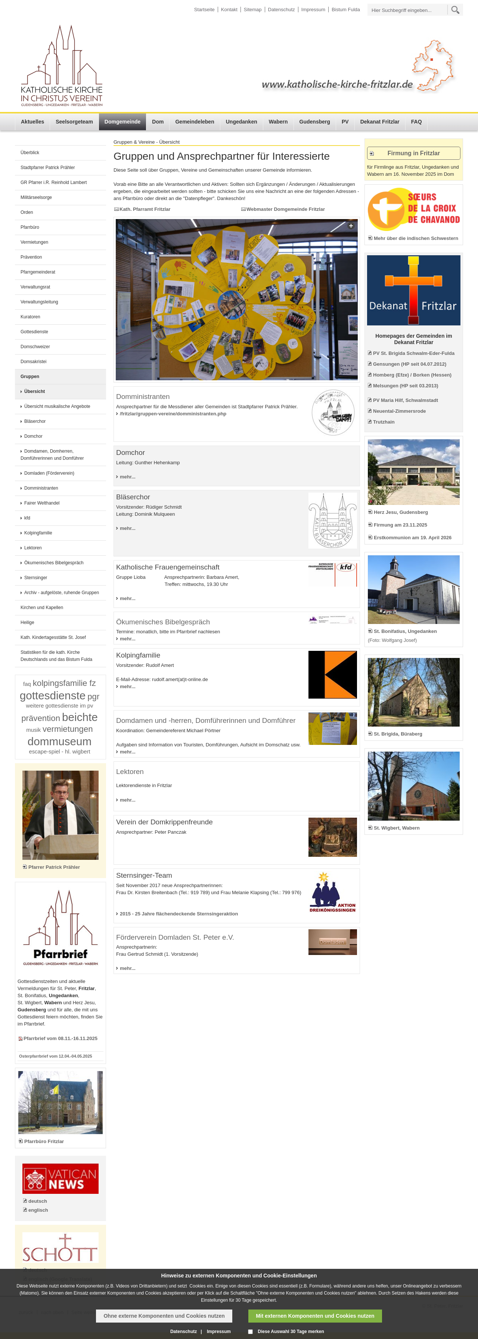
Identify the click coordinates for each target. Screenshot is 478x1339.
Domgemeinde (122, 122)
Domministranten (41, 488)
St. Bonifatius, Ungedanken (405, 631)
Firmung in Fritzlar (414, 153)
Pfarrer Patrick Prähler (54, 867)
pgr (93, 696)
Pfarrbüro (30, 227)
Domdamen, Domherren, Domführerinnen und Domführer (52, 455)
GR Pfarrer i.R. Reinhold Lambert (54, 182)
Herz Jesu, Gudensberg (401, 512)
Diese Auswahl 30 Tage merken (291, 1331)
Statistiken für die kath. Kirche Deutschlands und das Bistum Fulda (56, 656)
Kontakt (229, 9)
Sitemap (253, 9)
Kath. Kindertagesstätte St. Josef (53, 637)
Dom (158, 122)
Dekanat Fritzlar (380, 122)
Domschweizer (35, 346)
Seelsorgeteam (74, 122)
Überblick (30, 152)
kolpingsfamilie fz (64, 683)
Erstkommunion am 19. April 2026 (412, 537)
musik (33, 730)
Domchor (33, 436)
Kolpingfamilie (38, 533)
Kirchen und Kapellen (42, 607)
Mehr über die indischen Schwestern (416, 238)
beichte (80, 717)
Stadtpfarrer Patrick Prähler (48, 167)
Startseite (204, 9)
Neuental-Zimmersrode (399, 411)
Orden (27, 212)
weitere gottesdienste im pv (59, 706)
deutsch (37, 1201)
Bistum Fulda (346, 9)
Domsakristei (33, 361)
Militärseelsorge (36, 197)
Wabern (278, 122)
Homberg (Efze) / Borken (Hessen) (412, 375)
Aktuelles (32, 122)
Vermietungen (34, 242)
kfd (27, 518)
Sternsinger (35, 577)
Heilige (27, 622)
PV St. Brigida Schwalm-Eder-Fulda (413, 353)
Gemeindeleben (194, 122)
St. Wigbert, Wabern (397, 828)
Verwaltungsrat (35, 287)
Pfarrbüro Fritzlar (44, 1141)
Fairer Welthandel (42, 503)
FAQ (416, 122)
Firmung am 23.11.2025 (400, 525)
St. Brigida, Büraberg (398, 734)
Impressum (313, 9)
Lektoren (33, 547)
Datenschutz (281, 9)
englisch (38, 1210)
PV (345, 122)
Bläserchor (35, 421)
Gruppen (30, 376)
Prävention (31, 257)
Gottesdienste (34, 331)
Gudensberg (314, 122)
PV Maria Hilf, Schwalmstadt (405, 400)
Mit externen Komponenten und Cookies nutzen (315, 1316)
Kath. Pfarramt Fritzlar (145, 209)
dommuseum (60, 741)
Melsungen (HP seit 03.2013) (405, 385)
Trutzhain (384, 422)
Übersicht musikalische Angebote (57, 406)
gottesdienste (53, 695)
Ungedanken (241, 122)
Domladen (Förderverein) (49, 473)
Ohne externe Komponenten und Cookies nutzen (163, 1316)
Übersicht (34, 391)
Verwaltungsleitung (39, 302)
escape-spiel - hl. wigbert (59, 752)
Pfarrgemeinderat (38, 272)
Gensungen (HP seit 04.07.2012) (409, 364)
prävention (40, 718)
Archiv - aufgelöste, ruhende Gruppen (61, 592)
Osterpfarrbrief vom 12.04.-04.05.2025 (55, 1056)
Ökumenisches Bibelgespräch (54, 562)
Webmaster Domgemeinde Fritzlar (285, 209)
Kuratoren (30, 316)
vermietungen (68, 729)
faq (27, 684)
